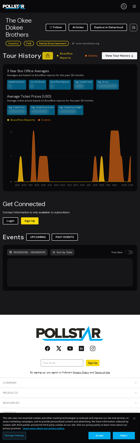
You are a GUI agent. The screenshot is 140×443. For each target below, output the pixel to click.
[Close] (134, 418)
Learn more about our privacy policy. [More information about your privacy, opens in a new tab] (44, 428)
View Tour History (119, 56)
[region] (70, 428)
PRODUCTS (70, 393)
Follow (56, 27)
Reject (123, 435)
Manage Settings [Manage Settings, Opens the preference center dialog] (14, 435)
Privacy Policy (81, 372)
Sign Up (30, 221)
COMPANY (70, 383)
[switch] (129, 252)
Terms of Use (102, 372)
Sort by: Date (62, 252)
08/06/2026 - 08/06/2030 (27, 252)
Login (10, 221)
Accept (99, 435)
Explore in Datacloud (108, 27)
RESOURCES (70, 403)
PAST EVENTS (65, 237)
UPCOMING (38, 237)
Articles (78, 27)
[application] (70, 159)
